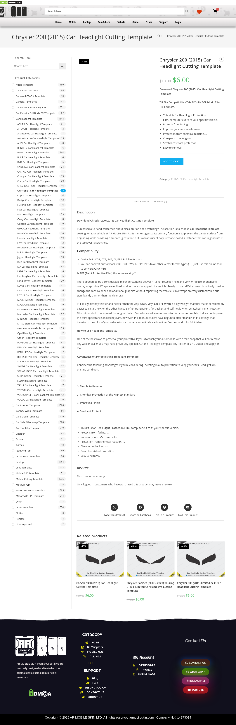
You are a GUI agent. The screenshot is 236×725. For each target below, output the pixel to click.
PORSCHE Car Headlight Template (36, 342)
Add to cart (171, 161)
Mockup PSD (23, 484)
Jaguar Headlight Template (32, 257)
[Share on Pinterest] (164, 510)
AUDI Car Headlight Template (33, 143)
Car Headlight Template (29, 118)
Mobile (72, 22)
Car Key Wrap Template (29, 410)
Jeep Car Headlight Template (33, 262)
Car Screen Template (27, 416)
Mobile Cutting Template (29, 479)
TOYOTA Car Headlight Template (35, 390)
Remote (20, 518)
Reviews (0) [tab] (160, 201)
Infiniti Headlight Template (32, 252)
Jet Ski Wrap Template (28, 456)
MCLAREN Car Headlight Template (36, 309)
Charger (20, 433)
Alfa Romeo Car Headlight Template (37, 133)
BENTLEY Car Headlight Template (35, 148)
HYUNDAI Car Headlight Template (36, 247)
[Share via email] (188, 510)
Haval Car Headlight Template (34, 233)
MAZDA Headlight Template (32, 304)
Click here (100, 268)
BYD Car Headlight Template (33, 162)
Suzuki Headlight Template (32, 380)
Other (149, 22)
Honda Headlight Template (32, 238)
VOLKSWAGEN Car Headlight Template (38, 394)
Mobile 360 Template (27, 473)
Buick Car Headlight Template (33, 157)
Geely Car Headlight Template (34, 219)
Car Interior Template (28, 405)
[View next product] (221, 59)
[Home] (158, 36)
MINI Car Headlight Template (33, 318)
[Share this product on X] (114, 510)
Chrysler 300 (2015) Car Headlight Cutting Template (97, 585)
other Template (25, 507)
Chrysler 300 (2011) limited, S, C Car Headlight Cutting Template (199, 585)
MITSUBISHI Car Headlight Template (37, 323)
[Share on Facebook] (140, 510)
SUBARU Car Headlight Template (35, 376)
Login (178, 22)
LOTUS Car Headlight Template (34, 295)
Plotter (19, 513)
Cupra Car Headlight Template (34, 195)
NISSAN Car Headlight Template (35, 328)
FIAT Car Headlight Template (33, 209)
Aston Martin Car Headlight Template (38, 138)
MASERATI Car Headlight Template (36, 299)
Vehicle (121, 22)
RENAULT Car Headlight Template (36, 352)
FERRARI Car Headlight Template (35, 204)
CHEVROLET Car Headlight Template (37, 185)
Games (20, 445)
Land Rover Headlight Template (34, 280)
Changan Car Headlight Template (35, 176)
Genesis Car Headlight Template (35, 223)
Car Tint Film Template (28, 428)
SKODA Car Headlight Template (34, 366)
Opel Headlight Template (31, 333)
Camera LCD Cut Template (30, 96)
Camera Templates (26, 101)
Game (135, 22)
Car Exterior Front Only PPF (31, 107)
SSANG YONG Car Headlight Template (38, 371)
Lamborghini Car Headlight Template (37, 276)
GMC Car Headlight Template (33, 228)
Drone (19, 439)
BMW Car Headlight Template (33, 152)
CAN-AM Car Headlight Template (35, 171)
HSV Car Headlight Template (33, 243)
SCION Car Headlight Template (34, 361)
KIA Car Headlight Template (32, 266)
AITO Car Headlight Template (33, 128)
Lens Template (24, 467)
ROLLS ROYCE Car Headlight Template (38, 357)
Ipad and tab (23, 450)
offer (19, 501)
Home (58, 22)
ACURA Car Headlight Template (34, 124)
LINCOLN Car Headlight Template (35, 290)
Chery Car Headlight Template (34, 181)
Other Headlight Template (31, 337)
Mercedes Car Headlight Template (36, 314)
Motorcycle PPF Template (30, 496)
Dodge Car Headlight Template (34, 200)
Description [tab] (142, 201)
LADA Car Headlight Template (33, 271)
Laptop (87, 22)
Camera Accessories (27, 90)
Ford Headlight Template (31, 214)
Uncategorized (24, 524)
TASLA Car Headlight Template (34, 385)
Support (163, 22)
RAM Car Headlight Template (33, 347)
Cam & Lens (104, 22)
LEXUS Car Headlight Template (34, 285)
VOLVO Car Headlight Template (34, 399)
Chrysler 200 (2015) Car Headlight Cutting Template (195, 36)
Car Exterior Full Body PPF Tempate (35, 113)
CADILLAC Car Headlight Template (36, 166)
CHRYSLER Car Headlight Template (190, 179)
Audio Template (25, 84)
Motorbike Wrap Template (30, 490)
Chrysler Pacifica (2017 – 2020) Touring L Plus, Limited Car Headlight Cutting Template (150, 586)
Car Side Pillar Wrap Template (32, 422)
